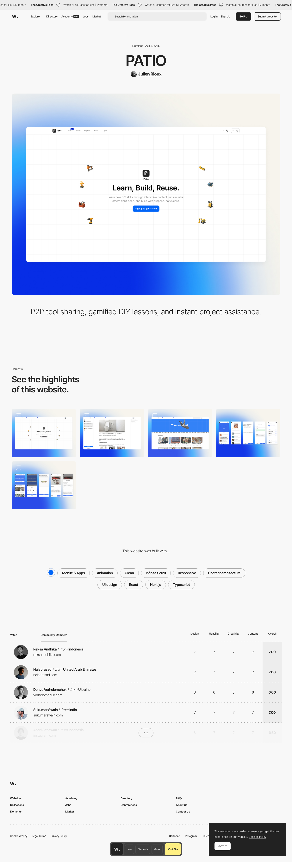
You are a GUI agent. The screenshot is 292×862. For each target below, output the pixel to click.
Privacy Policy (59, 836)
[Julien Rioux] (146, 74)
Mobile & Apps (73, 573)
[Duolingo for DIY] (248, 433)
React (133, 585)
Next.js (155, 585)
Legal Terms (39, 836)
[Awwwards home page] (117, 849)
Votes (157, 849)
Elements (143, 849)
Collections (17, 804)
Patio (146, 60)
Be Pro (243, 16)
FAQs (179, 798)
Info (130, 849)
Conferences (129, 804)
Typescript (181, 585)
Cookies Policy (18, 836)
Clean (129, 573)
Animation (105, 573)
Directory (52, 16)
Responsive (187, 573)
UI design (109, 585)
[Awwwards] (15, 16)
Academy (70, 16)
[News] (180, 433)
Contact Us (183, 811)
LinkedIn (206, 836)
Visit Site (173, 849)
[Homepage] (44, 433)
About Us (181, 804)
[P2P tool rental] (44, 485)
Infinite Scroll (156, 573)
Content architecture (224, 573)
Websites (16, 798)
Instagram (191, 836)
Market (96, 16)
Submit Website (267, 16)
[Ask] (112, 433)
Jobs (86, 16)
